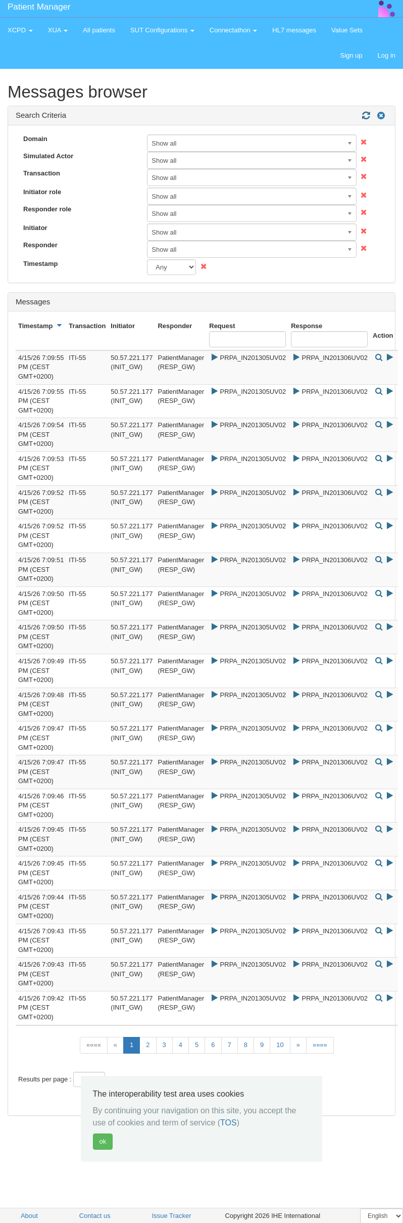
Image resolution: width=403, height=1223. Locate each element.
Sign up (351, 55)
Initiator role (42, 192)
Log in (386, 55)
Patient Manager (39, 7)
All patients (99, 30)
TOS (228, 1122)
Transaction (41, 173)
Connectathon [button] (234, 30)
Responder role (47, 209)
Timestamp (40, 263)
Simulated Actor (48, 156)
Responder (40, 245)
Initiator (35, 228)
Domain (35, 139)
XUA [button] (58, 30)
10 (279, 1045)
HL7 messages (294, 30)
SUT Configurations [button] (162, 30)
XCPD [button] (20, 30)
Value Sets (347, 30)
